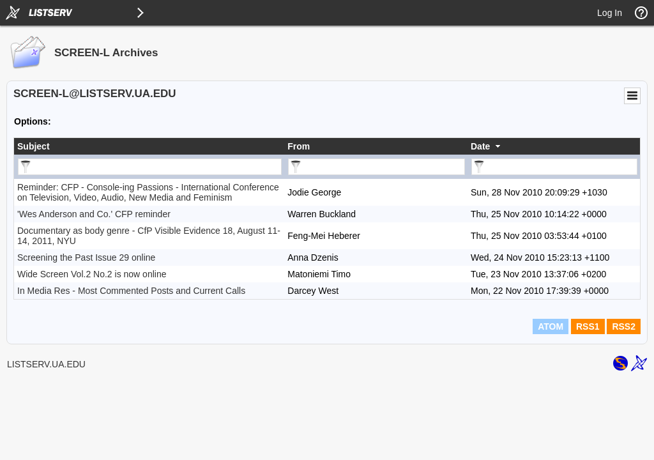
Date (480, 146)
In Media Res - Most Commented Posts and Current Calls (131, 291)
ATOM (550, 326)
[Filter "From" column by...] (376, 166)
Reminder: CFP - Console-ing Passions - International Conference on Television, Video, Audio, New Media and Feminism (148, 192)
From (298, 146)
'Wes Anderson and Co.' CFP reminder (94, 214)
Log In (609, 13)
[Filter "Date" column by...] (554, 166)
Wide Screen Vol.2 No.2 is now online (91, 274)
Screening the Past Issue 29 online (86, 257)
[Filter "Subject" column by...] (150, 166)
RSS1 (588, 326)
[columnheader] (149, 146)
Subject (33, 146)
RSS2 (623, 326)
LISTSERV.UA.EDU (46, 364)
